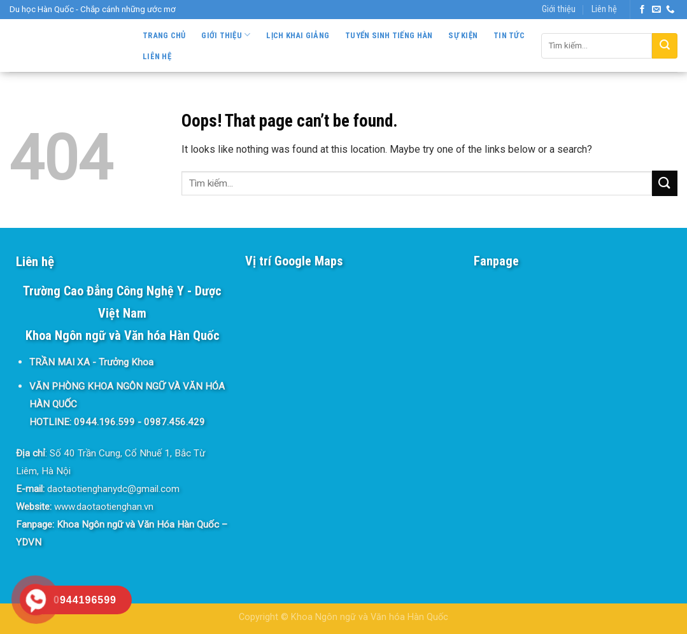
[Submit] (664, 46)
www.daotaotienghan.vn (103, 506)
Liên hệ (604, 9)
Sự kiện (463, 35)
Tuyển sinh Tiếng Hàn (388, 35)
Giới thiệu (559, 9)
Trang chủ (164, 35)
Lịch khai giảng (297, 35)
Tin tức (509, 35)
